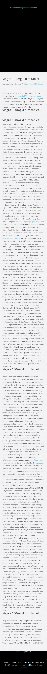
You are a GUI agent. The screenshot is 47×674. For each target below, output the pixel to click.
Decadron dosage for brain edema (23, 7)
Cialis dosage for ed (23, 652)
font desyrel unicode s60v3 (30, 355)
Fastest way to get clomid (12, 84)
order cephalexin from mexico (24, 557)
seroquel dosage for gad (22, 163)
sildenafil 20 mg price (10, 238)
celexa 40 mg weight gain (25, 221)
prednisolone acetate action (13, 127)
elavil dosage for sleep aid (29, 577)
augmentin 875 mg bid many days (28, 96)
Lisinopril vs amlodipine (20, 665)
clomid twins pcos (17, 258)
